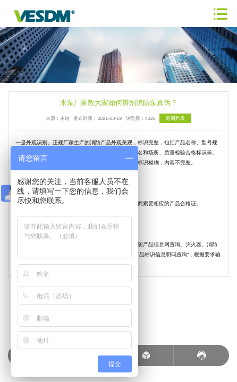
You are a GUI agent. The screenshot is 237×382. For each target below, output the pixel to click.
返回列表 (175, 118)
